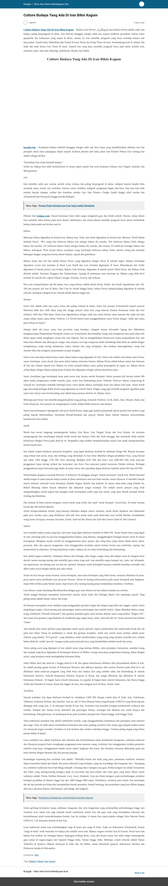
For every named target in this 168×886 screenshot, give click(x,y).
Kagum (52, 861)
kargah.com (30, 147)
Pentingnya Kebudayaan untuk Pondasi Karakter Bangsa (66, 797)
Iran (46, 861)
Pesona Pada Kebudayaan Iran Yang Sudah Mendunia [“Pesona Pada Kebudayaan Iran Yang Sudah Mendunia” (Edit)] (66, 205)
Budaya (32, 861)
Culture (40, 861)
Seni (37, 855)
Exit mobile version (84, 881)
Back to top (139, 873)
